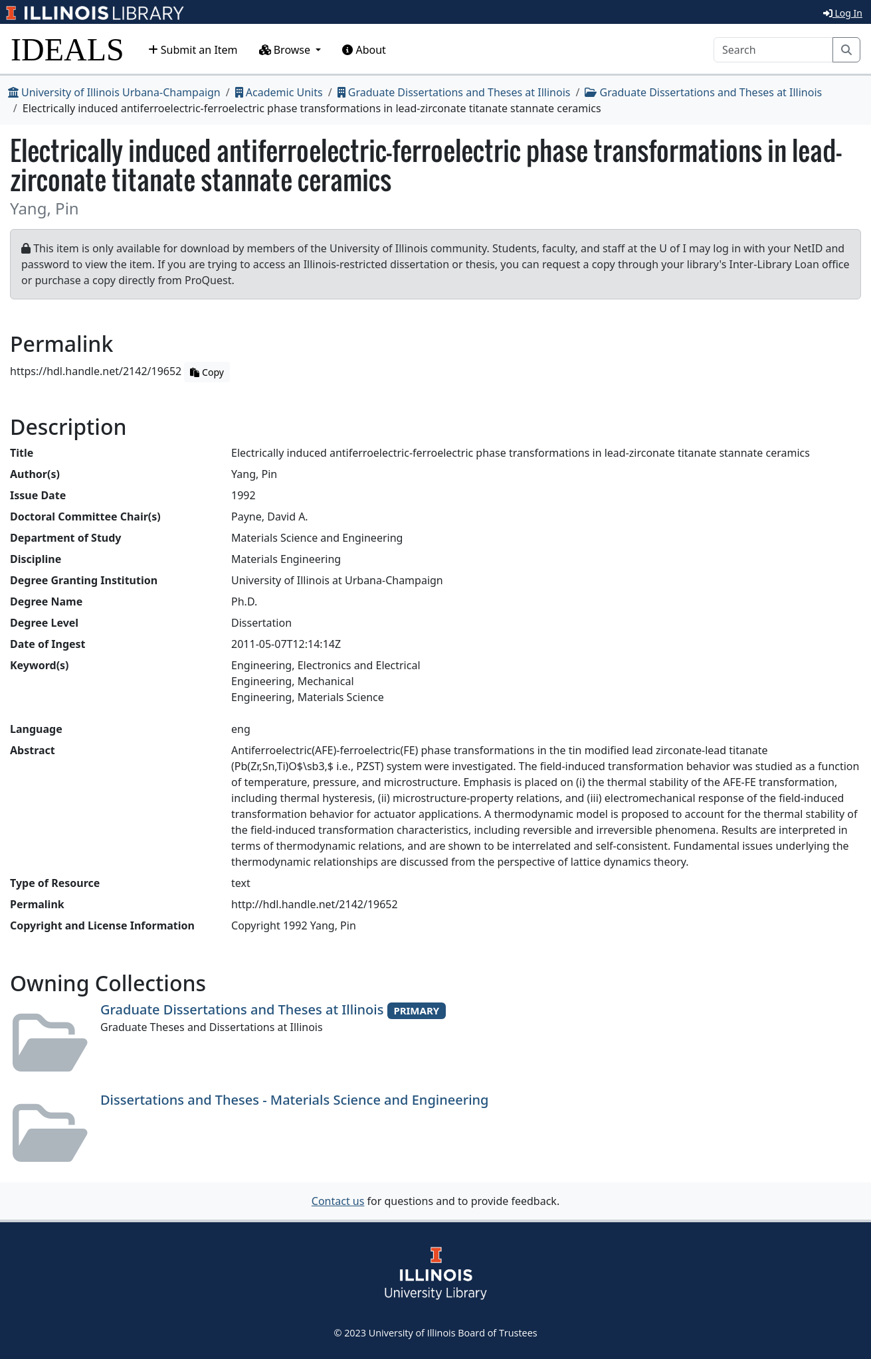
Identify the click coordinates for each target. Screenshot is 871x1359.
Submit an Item (193, 49)
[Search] (773, 49)
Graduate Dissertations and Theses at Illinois (454, 92)
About (364, 49)
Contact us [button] (338, 1201)
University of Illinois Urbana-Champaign (114, 92)
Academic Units (279, 92)
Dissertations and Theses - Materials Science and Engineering (294, 1100)
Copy (206, 372)
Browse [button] (286, 49)
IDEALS (67, 49)
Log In (842, 13)
